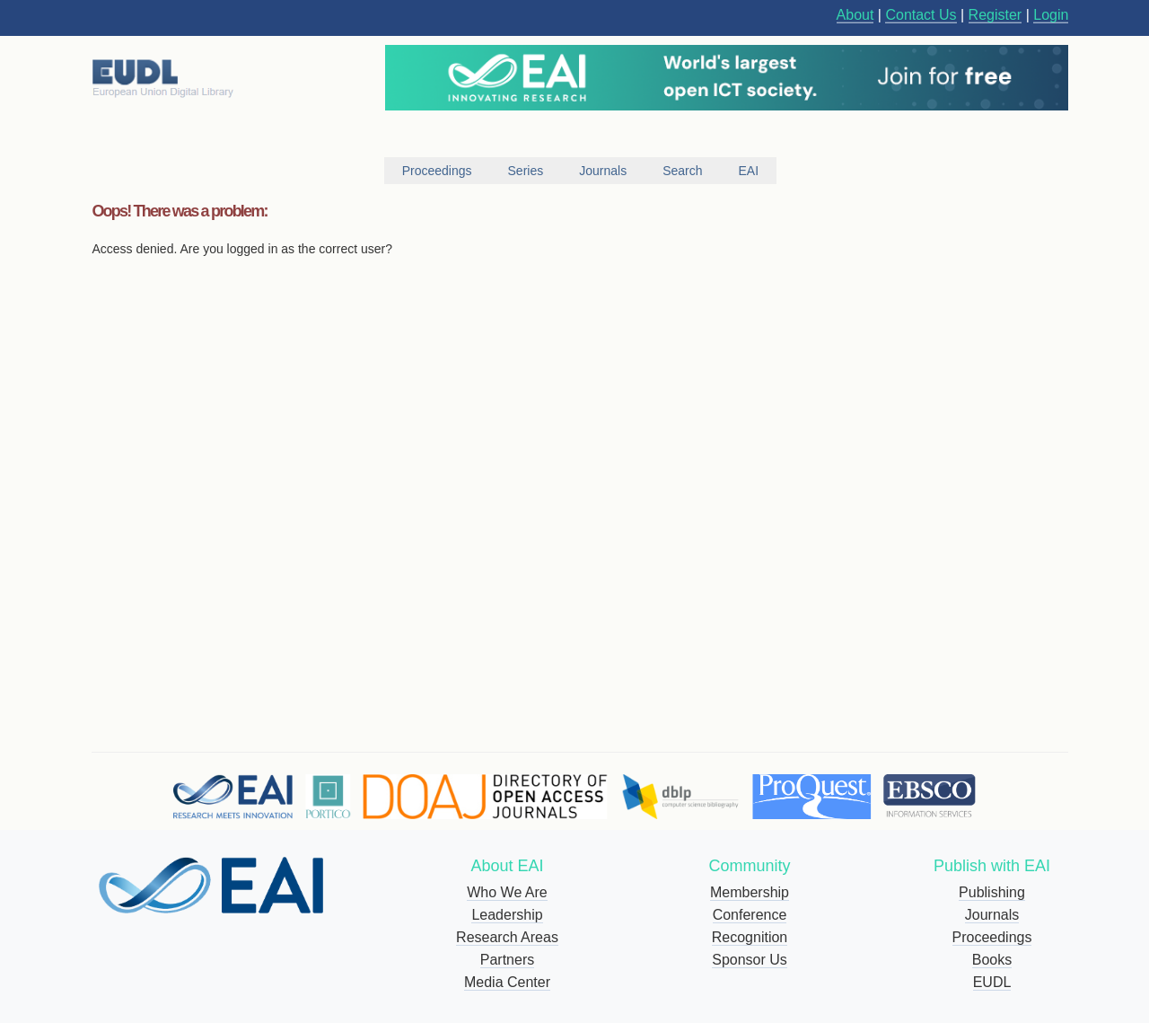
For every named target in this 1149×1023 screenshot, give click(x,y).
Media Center (507, 982)
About (855, 14)
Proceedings (992, 937)
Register (995, 14)
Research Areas (507, 937)
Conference (750, 914)
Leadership (506, 914)
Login (1050, 14)
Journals (992, 914)
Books (992, 959)
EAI (749, 170)
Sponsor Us (749, 959)
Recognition (750, 937)
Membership (749, 892)
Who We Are (507, 892)
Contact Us (920, 14)
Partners (507, 959)
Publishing (992, 892)
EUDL (992, 982)
